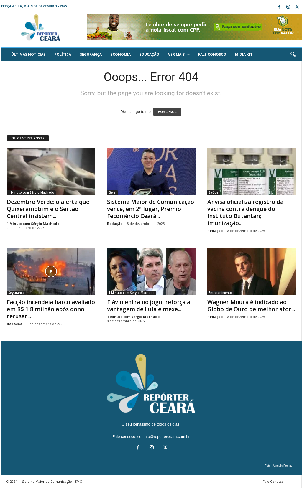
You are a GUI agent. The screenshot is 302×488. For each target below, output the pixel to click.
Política (62, 54)
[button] (292, 54)
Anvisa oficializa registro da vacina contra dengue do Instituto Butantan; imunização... (245, 212)
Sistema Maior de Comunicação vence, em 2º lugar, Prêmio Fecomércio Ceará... (150, 209)
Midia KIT (243, 54)
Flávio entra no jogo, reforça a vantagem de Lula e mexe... (148, 305)
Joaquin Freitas (282, 465)
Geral (112, 192)
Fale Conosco (212, 54)
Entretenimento (220, 293)
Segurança (91, 54)
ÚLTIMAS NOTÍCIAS (28, 54)
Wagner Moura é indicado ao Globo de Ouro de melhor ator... (251, 305)
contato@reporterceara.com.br (163, 436)
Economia (121, 54)
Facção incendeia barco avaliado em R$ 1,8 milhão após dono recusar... (51, 309)
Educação (149, 54)
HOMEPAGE (167, 111)
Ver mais (179, 54)
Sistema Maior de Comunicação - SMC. (52, 481)
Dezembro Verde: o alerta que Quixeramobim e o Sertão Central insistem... (48, 209)
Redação (114, 223)
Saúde (213, 192)
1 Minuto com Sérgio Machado (31, 192)
